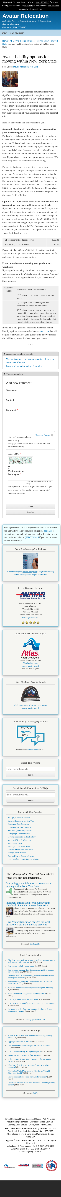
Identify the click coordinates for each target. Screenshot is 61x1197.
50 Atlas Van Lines (30, 663)
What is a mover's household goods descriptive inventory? (31, 988)
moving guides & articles (35, 1019)
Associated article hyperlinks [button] (19, 354)
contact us (44, 331)
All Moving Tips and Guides (22, 41)
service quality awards (30, 666)
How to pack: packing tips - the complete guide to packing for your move (31, 971)
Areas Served (21, 1125)
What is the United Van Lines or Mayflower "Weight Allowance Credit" (29, 1072)
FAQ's (35, 1093)
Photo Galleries (27, 1119)
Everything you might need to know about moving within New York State (28, 884)
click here (28, 6)
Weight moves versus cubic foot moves (23, 1055)
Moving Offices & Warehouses (20, 840)
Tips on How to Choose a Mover (21, 856)
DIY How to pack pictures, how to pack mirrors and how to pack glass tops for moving (31, 961)
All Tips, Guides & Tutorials (19, 818)
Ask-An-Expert (49, 1119)
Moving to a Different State (19, 846)
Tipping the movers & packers (20, 1041)
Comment (11, 410)
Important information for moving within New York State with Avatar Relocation (28, 904)
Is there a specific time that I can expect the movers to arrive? (29, 1060)
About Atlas (47, 1125)
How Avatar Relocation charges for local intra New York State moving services (28, 923)
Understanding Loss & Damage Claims (23, 859)
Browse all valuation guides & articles (24, 366)
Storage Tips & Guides (17, 853)
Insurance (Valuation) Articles (20, 830)
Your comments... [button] (14, 374)
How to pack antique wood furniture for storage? (27, 1077)
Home (5, 41)
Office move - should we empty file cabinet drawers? (29, 1045)
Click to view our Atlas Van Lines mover (30, 705)
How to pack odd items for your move (23, 999)
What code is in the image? (16, 473)
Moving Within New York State (20, 850)
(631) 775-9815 (42, 2)
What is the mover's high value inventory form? (27, 993)
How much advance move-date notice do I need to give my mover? (31, 1084)
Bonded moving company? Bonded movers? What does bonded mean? (30, 983)
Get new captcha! (9, 467)
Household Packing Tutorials (19, 827)
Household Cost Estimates (18, 824)
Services (15, 1119)
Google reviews (30, 618)
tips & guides (35, 944)
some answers (32, 749)
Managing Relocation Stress (19, 834)
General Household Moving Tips (21, 821)
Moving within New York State (25, 67)
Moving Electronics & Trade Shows (22, 837)
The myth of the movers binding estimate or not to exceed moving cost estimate (31, 977)
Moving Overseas (15, 843)
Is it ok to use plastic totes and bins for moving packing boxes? (30, 1037)
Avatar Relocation (25, 16)
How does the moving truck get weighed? (24, 1051)
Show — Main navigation (13, 33)
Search (11, 1125)
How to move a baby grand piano (21, 966)
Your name (11, 390)
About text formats (42, 435)
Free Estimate (47, 1122)
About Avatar (12, 1122)
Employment (34, 1125)
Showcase (23, 1122)
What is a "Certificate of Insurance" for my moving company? (28, 1066)
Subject (10, 400)
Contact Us (34, 1122)
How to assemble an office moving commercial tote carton (31, 1003)
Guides (38, 1119)
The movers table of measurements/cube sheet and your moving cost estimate (30, 1010)
